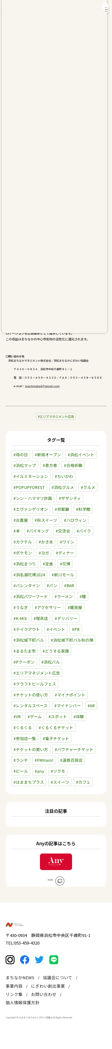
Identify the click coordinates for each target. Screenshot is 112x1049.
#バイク (84, 531)
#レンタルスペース (30, 705)
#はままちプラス (28, 782)
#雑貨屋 (75, 607)
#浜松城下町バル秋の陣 (72, 640)
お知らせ (15, 54)
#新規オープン (48, 454)
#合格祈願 (73, 465)
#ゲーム (34, 716)
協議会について (57, 990)
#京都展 (62, 509)
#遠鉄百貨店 (71, 760)
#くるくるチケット (56, 727)
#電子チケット (56, 738)
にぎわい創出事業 (48, 999)
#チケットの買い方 (30, 749)
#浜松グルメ (63, 487)
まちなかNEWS (20, 990)
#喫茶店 (40, 618)
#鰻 (82, 596)
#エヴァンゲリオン (30, 509)
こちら (38, 272)
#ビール (20, 771)
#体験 (78, 716)
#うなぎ (20, 607)
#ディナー (65, 553)
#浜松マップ (24, 465)
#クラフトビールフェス (34, 684)
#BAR (69, 585)
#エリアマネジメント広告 (36, 673)
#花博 (65, 564)
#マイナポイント (70, 695)
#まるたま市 (24, 651)
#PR (76, 629)
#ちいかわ (64, 476)
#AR (91, 705)
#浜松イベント (81, 454)
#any (39, 771)
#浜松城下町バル (28, 640)
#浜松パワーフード (30, 596)
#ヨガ (44, 553)
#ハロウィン (75, 520)
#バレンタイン (26, 585)
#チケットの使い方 (30, 695)
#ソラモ (58, 771)
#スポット (57, 716)
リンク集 (14, 1007)
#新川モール (63, 575)
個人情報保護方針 (22, 1015)
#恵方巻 (50, 465)
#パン (52, 585)
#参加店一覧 (24, 738)
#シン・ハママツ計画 (32, 498)
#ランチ (20, 760)
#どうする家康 (55, 651)
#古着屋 (20, 520)
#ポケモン (22, 553)
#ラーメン (63, 596)
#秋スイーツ (46, 520)
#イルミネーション (30, 476)
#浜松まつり (24, 564)
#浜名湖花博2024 (29, 575)
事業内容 (14, 999)
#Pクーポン (24, 662)
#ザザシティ (70, 498)
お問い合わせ (43, 1007)
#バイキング (38, 531)
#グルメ (88, 487)
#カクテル (22, 542)
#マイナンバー (67, 705)
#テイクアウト (26, 629)
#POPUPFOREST (29, 487)
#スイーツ (60, 782)
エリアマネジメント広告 (57, 416)
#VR (17, 716)
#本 (16, 531)
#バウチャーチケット (74, 749)
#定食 (48, 564)
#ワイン (67, 542)
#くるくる (22, 727)
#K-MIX (20, 618)
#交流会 (63, 531)
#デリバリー (66, 618)
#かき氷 (46, 542)
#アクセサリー (48, 607)
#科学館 (83, 509)
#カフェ (83, 782)
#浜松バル (50, 662)
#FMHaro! (44, 760)
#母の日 (20, 454)
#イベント (56, 629)
